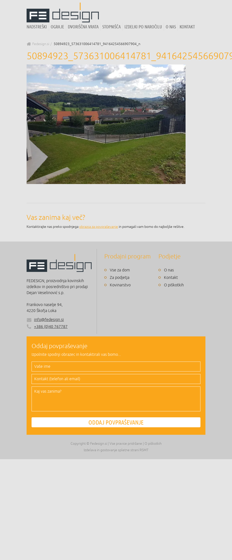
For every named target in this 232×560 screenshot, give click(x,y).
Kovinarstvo (120, 285)
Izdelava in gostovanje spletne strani (111, 450)
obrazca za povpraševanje (98, 227)
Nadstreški (37, 26)
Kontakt (187, 26)
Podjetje (169, 256)
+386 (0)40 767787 (47, 326)
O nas (171, 26)
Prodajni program (127, 256)
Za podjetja (119, 277)
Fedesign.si (40, 44)
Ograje (57, 26)
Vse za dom (120, 270)
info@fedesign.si (49, 319)
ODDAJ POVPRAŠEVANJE (116, 422)
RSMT (144, 450)
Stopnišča (111, 26)
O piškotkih (174, 285)
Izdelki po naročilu (143, 26)
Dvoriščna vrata (83, 26)
